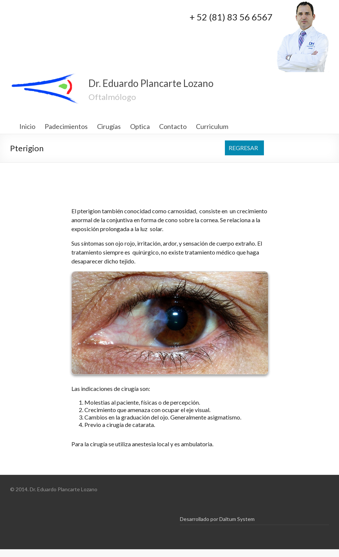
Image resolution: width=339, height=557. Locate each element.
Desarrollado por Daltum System (217, 519)
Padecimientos (66, 126)
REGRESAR (243, 147)
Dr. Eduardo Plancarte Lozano (150, 83)
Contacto (173, 126)
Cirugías (109, 126)
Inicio (27, 126)
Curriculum (212, 126)
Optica (140, 126)
